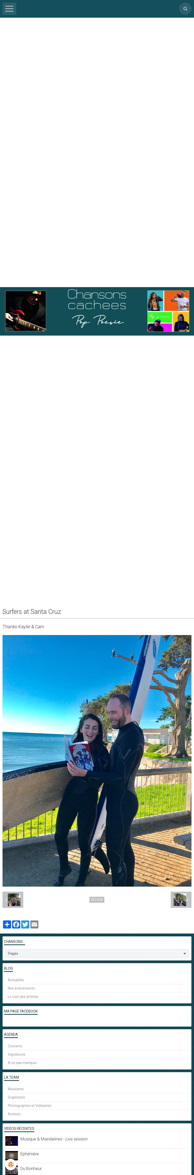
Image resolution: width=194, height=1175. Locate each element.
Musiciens (16, 1089)
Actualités (16, 980)
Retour (97, 899)
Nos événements (21, 988)
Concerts (15, 1046)
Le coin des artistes (23, 997)
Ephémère (29, 1153)
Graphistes (16, 1097)
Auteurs (14, 1114)
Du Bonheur (31, 1168)
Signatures (16, 1054)
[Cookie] (10, 1164)
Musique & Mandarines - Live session (54, 1138)
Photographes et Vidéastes (29, 1106)
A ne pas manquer (22, 1063)
